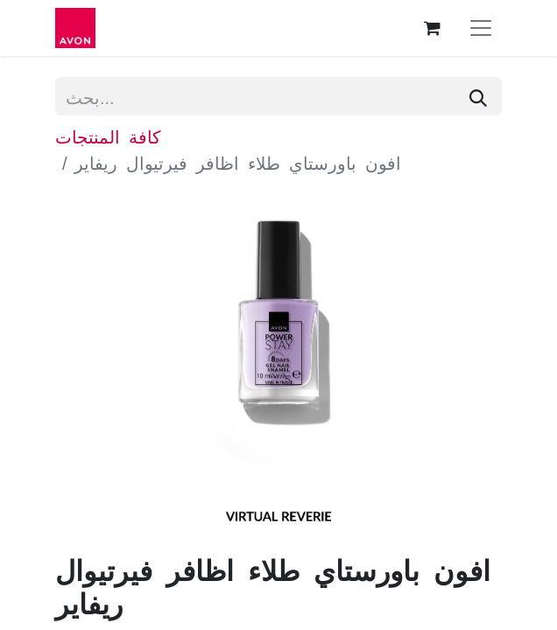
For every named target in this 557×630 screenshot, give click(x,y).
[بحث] (478, 96)
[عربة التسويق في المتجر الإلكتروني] (432, 28)
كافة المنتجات (108, 136)
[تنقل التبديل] (481, 28)
